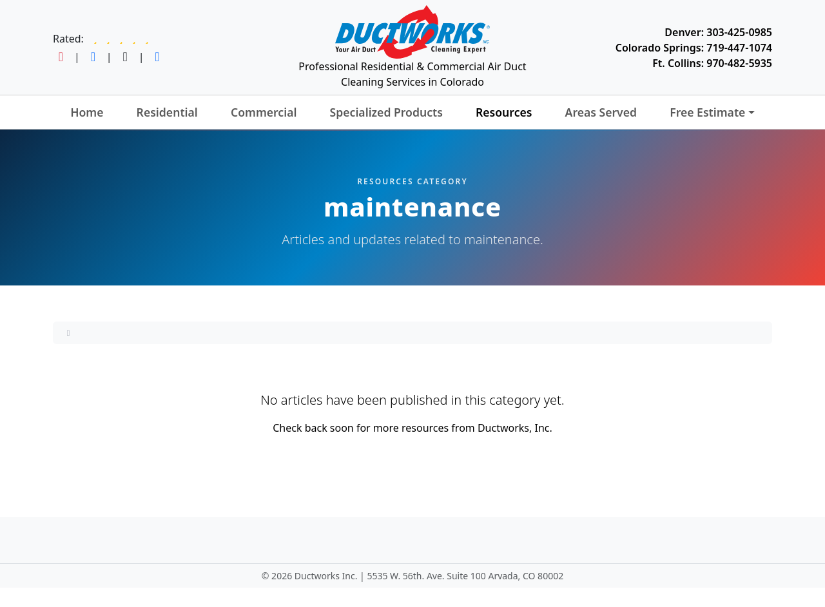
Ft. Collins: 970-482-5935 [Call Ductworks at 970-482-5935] (712, 63)
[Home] (68, 332)
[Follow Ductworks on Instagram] (61, 56)
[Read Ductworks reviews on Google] (121, 39)
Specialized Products (386, 112)
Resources (504, 112)
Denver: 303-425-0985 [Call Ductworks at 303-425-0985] (718, 32)
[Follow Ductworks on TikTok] (125, 56)
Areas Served (601, 112)
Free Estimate (707, 112)
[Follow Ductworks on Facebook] (93, 56)
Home (86, 112)
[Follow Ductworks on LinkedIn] (157, 56)
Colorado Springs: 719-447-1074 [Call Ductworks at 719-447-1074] (694, 48)
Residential (167, 112)
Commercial (264, 112)
